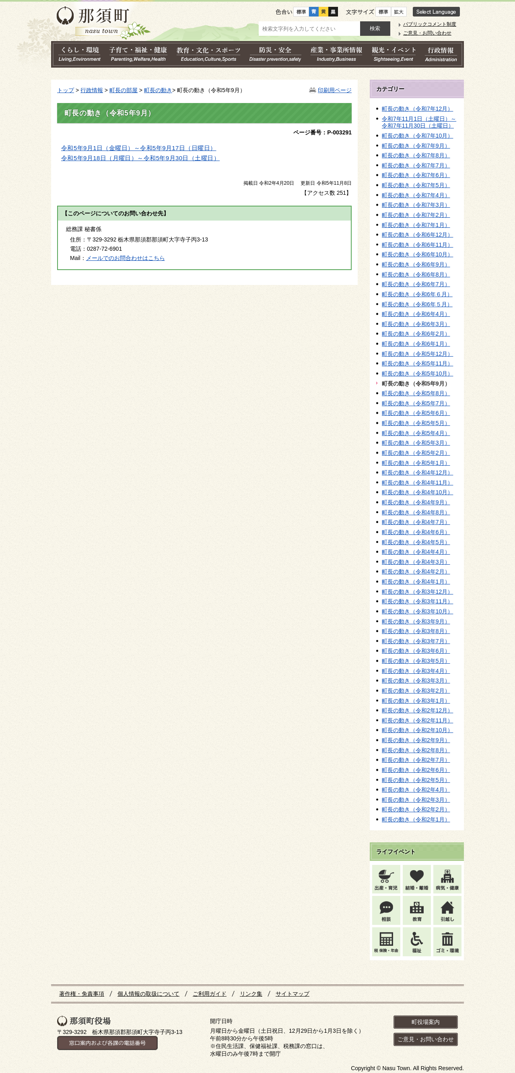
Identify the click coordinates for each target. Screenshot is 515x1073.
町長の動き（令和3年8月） (416, 631)
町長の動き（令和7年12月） (417, 108)
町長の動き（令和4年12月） (417, 472)
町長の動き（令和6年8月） (416, 274)
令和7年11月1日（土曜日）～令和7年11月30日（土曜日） (419, 122)
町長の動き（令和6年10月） (417, 254)
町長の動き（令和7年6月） (416, 175)
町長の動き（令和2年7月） (416, 760)
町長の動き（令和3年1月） (416, 700)
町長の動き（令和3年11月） (417, 601)
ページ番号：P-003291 (322, 132)
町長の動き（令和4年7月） (416, 522)
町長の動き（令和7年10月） (417, 135)
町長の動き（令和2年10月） (417, 730)
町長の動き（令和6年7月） (416, 284)
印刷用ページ (335, 90)
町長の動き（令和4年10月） (417, 492)
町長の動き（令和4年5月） (416, 542)
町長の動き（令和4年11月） (417, 482)
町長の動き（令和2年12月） (417, 710)
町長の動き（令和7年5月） (416, 185)
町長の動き (158, 90)
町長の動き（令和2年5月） (416, 780)
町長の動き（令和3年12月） (417, 591)
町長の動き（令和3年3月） (416, 680)
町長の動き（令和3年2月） (416, 690)
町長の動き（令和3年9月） (416, 621)
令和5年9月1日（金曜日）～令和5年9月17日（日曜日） (138, 148)
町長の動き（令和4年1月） (416, 581)
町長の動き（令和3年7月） (416, 641)
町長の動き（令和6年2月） (416, 333)
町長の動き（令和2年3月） (416, 799)
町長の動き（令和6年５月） (417, 304)
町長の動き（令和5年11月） (417, 363)
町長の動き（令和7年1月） (416, 225)
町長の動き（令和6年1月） (416, 343)
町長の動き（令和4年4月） (416, 552)
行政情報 (91, 90)
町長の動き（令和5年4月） (416, 433)
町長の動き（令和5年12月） (417, 354)
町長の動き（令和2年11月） (417, 720)
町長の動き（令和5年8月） (416, 393)
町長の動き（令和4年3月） (416, 562)
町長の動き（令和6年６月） (417, 294)
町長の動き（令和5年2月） (416, 453)
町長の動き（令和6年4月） (416, 314)
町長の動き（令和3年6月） (416, 651)
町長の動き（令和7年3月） (416, 205)
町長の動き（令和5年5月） (416, 423)
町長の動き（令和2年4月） (416, 789)
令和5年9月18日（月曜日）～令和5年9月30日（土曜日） (140, 158)
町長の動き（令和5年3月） (416, 443)
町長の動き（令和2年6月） (416, 770)
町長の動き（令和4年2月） (416, 571)
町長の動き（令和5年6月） (416, 413)
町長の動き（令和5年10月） (417, 373)
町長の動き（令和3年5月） (416, 661)
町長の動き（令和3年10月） (417, 611)
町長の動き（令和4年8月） (416, 512)
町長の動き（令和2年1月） (416, 819)
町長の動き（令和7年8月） (416, 155)
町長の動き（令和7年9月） (416, 145)
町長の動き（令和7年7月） (416, 165)
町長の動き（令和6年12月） (417, 234)
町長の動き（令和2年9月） (416, 740)
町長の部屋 (123, 90)
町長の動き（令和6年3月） (416, 324)
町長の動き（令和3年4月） (416, 671)
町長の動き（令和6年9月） (416, 264)
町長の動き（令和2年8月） (416, 750)
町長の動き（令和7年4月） (416, 195)
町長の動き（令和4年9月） (416, 502)
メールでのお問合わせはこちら (125, 258)
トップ (65, 90)
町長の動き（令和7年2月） (416, 215)
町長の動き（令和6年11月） (417, 244)
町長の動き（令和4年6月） (416, 532)
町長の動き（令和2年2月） (416, 809)
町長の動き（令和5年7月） (416, 403)
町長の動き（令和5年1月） (416, 463)
